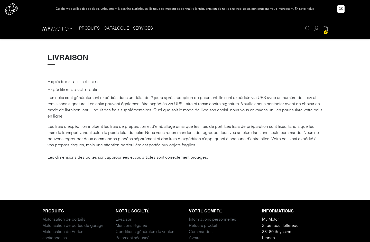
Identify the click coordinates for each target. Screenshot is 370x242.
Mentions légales (131, 226)
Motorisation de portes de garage (73, 226)
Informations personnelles (212, 220)
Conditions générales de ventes (145, 232)
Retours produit (203, 226)
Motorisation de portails (63, 220)
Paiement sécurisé (133, 238)
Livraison (124, 220)
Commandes (200, 232)
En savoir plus (304, 9)
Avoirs (194, 238)
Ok (341, 9)
